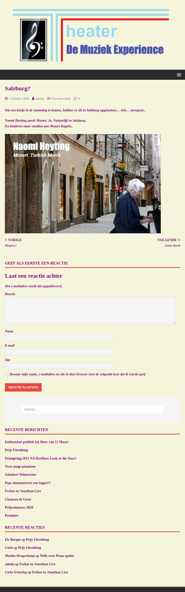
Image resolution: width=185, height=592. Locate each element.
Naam (9, 331)
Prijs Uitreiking (16, 450)
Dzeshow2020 (61, 98)
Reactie (10, 294)
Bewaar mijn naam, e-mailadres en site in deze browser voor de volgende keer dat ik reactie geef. (78, 374)
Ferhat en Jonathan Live (23, 491)
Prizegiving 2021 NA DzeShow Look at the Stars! (40, 458)
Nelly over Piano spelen (57, 556)
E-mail (10, 345)
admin (39, 98)
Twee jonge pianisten (20, 466)
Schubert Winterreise (20, 474)
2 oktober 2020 (19, 98)
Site (7, 360)
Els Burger (13, 539)
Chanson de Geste (18, 499)
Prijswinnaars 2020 (19, 507)
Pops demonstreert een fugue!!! (28, 483)
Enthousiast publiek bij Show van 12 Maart (37, 442)
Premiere (11, 515)
